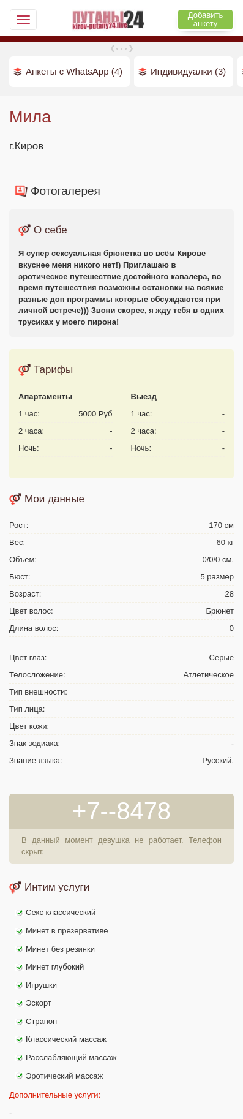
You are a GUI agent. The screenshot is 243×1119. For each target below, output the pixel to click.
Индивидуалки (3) (188, 71)
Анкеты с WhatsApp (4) (74, 71)
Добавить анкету (205, 19)
